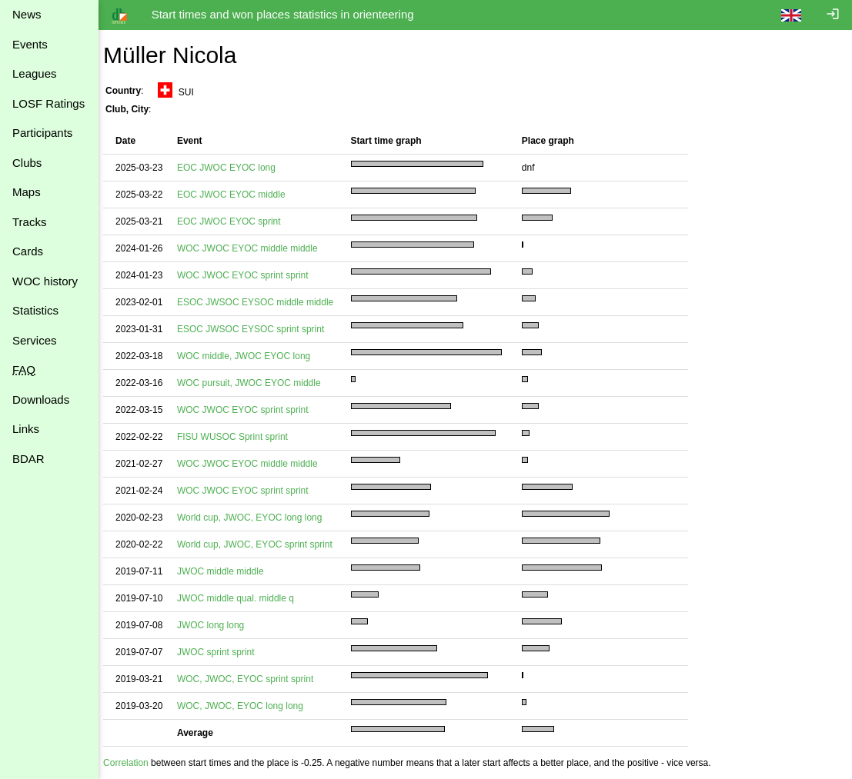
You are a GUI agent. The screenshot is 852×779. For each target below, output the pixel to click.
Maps (26, 191)
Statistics (35, 310)
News (27, 14)
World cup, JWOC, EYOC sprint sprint (262, 544)
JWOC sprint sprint (223, 652)
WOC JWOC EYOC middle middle (255, 248)
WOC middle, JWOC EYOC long (251, 356)
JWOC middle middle (228, 571)
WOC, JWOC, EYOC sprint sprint (253, 679)
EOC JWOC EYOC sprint (237, 221)
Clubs (27, 162)
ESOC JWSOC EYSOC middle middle (263, 302)
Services (34, 340)
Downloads (40, 399)
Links (25, 428)
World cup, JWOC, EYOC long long (257, 517)
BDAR (28, 458)
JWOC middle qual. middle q (243, 598)
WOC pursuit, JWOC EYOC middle (257, 383)
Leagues (34, 73)
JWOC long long (218, 625)
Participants (42, 132)
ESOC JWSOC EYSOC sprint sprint (258, 329)
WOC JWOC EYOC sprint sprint (250, 275)
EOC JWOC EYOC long (234, 167)
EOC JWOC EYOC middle (239, 194)
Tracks (29, 221)
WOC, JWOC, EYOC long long (248, 706)
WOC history (45, 281)
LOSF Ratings (48, 103)
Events (30, 44)
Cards (27, 251)
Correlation (133, 762)
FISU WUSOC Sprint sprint (240, 436)
